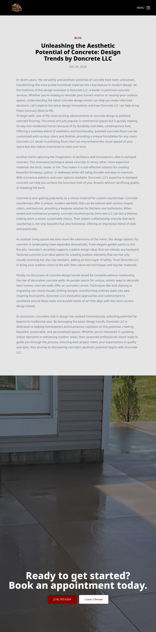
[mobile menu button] (148, 8)
